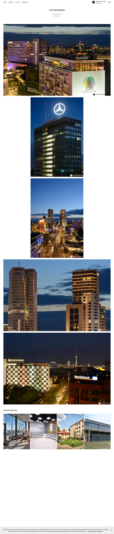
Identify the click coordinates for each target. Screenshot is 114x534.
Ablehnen (100, 531)
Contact (11, 2)
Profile (17, 2)
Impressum (25, 2)
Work (5, 2)
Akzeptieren (92, 531)
